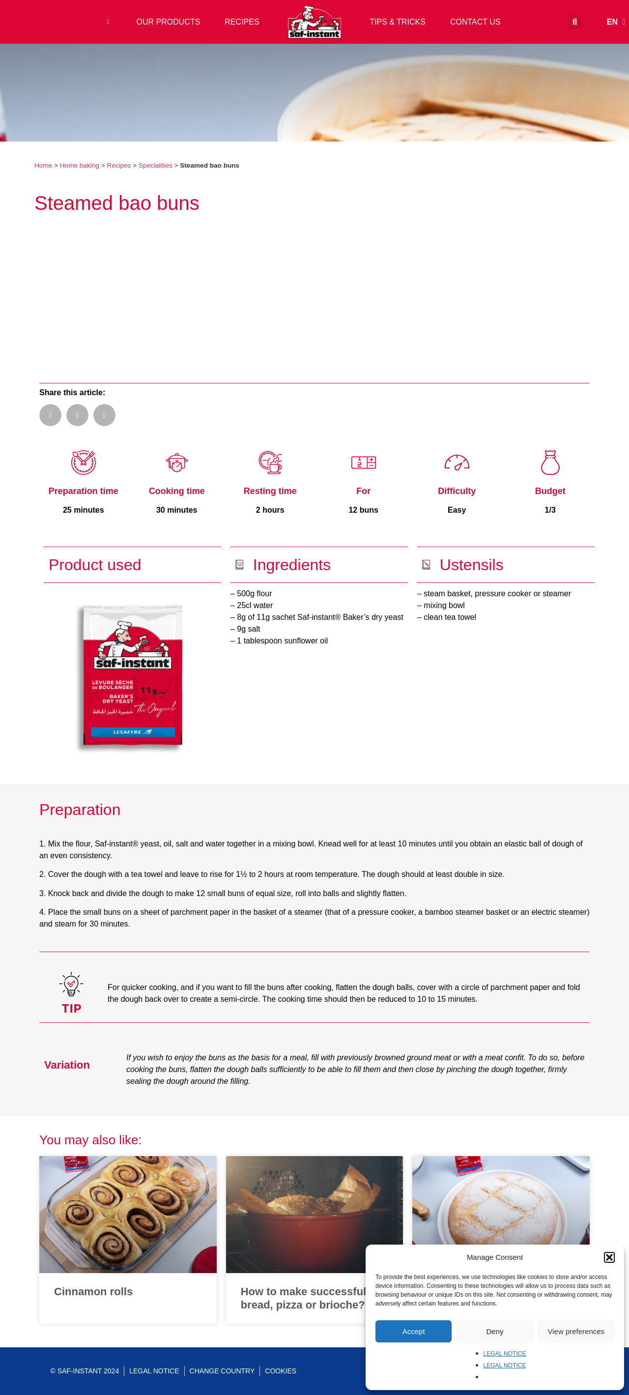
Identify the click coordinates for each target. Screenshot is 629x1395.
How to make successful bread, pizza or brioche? (304, 1297)
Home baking (79, 165)
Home (43, 165)
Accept (413, 1331)
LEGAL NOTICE (505, 1353)
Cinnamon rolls (93, 1291)
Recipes (119, 165)
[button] (609, 1257)
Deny (494, 1331)
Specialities (155, 165)
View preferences (576, 1331)
